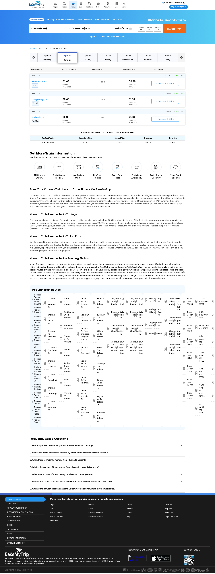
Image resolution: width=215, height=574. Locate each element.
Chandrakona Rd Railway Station (167, 320)
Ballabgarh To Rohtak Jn (118, 315)
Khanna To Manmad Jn (46, 302)
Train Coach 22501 (184, 396)
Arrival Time (129, 70)
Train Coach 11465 (184, 342)
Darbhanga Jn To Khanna (62, 315)
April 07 (107, 55)
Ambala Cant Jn (156, 312)
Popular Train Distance (36, 361)
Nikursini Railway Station (167, 334)
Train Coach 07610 (184, 328)
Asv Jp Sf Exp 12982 (197, 408)
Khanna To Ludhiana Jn (46, 335)
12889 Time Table (212, 382)
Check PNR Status (84, 19)
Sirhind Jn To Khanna (62, 382)
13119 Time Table (212, 342)
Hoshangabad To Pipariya (110, 313)
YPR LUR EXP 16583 (197, 373)
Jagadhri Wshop (148, 324)
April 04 (47, 55)
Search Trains (37, 19)
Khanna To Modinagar (46, 391)
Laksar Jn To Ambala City (79, 394)
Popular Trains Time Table (36, 410)
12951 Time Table (212, 301)
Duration (97, 70)
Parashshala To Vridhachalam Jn (118, 329)
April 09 (147, 55)
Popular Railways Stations (36, 386)
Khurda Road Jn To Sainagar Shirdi (118, 347)
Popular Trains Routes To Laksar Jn (36, 341)
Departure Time (69, 70)
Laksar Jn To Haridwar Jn (79, 302)
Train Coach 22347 (184, 315)
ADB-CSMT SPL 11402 (197, 356)
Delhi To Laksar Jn (95, 351)
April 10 (168, 55)
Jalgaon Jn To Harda (110, 301)
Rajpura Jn (156, 300)
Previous (33, 57)
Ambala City (148, 310)
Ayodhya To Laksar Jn (95, 367)
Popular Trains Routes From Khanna (36, 299)
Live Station (117, 19)
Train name (36, 70)
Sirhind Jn (148, 300)
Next (181, 57)
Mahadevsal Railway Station (167, 301)
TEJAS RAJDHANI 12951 (197, 301)
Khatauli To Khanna (62, 396)
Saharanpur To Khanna (62, 327)
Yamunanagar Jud (156, 324)
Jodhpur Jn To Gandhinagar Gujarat (110, 346)
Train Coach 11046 (184, 369)
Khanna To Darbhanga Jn (46, 350)
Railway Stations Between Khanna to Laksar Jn (36, 374)
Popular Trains (36, 402)
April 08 (127, 55)
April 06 (87, 55)
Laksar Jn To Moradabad (79, 318)
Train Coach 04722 (184, 382)
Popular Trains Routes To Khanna (36, 312)
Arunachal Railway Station (175, 334)
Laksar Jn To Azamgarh (79, 350)
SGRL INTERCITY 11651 (197, 315)
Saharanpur (148, 333)
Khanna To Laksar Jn (46, 319)
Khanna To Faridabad (46, 377)
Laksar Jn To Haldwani (79, 380)
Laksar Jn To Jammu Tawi (79, 365)
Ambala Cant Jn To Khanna (62, 367)
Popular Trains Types (36, 419)
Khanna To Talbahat (46, 364)
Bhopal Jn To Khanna (62, 339)
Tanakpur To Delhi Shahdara (110, 328)
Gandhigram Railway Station (175, 347)
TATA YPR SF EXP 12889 (197, 391)
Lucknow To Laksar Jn (95, 319)
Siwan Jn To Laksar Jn (95, 384)
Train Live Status (102, 19)
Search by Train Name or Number (59, 19)
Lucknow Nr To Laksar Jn (95, 416)
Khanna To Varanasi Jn (46, 405)
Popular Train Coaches (36, 395)
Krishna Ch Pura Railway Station (175, 304)
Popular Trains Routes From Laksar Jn (36, 326)
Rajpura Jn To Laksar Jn (95, 400)
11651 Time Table (212, 315)
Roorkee (156, 333)
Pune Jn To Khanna (62, 301)
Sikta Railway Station (175, 320)
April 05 (67, 55)
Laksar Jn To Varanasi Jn (79, 411)
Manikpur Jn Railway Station (167, 348)
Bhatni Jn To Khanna (62, 352)
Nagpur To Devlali (118, 301)
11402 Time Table (212, 355)
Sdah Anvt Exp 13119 (197, 340)
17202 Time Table (212, 328)
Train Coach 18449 (184, 355)
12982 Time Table (212, 396)
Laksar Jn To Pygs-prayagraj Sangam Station (79, 334)
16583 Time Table (212, 369)
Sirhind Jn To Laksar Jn (95, 335)
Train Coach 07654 (184, 301)
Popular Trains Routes (36, 352)
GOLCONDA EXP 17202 (197, 327)
